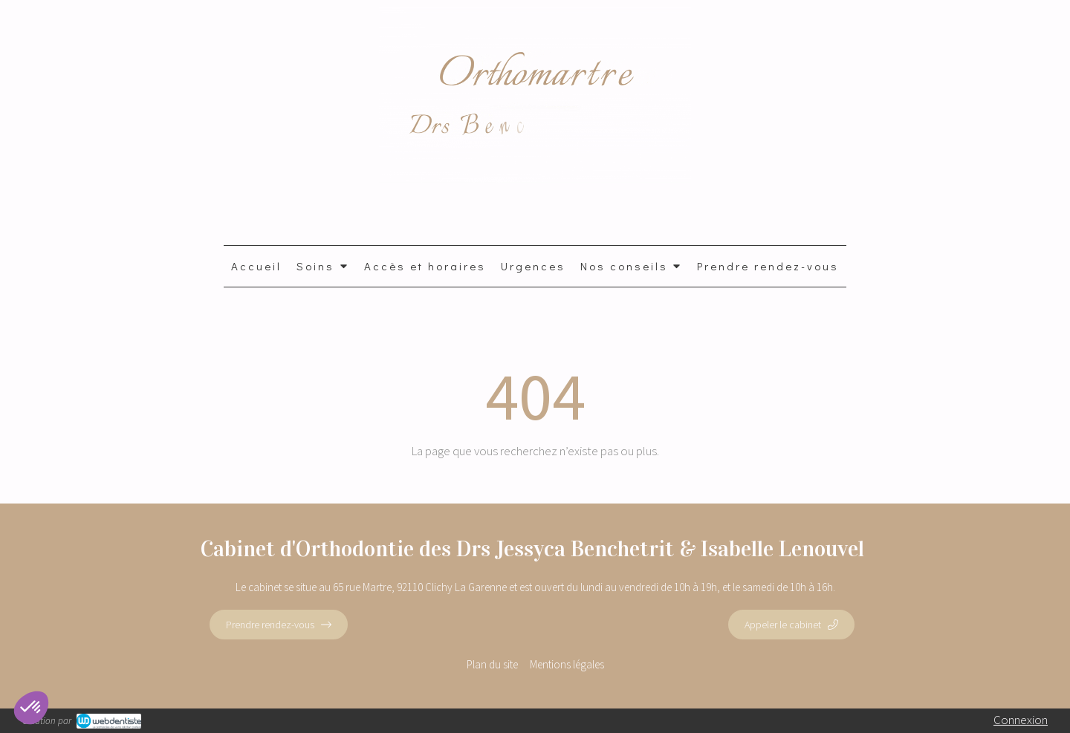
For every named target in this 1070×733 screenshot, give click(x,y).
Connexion (1020, 719)
